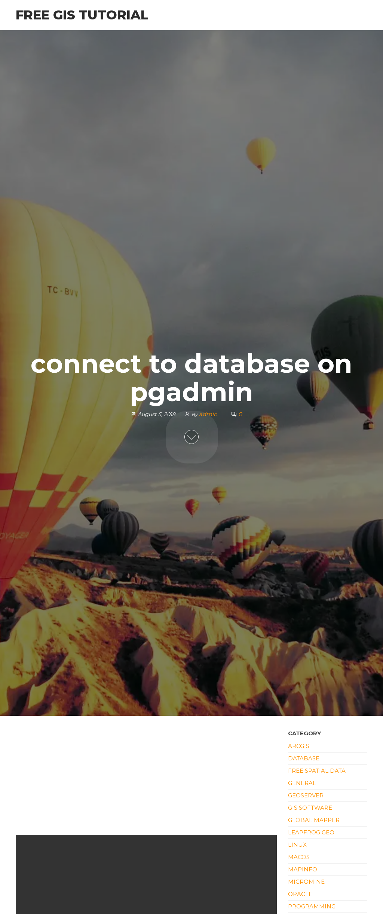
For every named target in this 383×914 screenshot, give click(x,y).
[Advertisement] (146, 779)
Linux (297, 844)
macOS (299, 857)
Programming (311, 906)
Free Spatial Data (317, 770)
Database (303, 758)
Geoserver (306, 795)
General (302, 783)
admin (209, 414)
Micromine (306, 881)
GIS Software (310, 807)
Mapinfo (302, 869)
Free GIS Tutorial (82, 15)
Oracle (300, 894)
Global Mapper (314, 820)
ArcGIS (298, 746)
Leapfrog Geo (311, 832)
